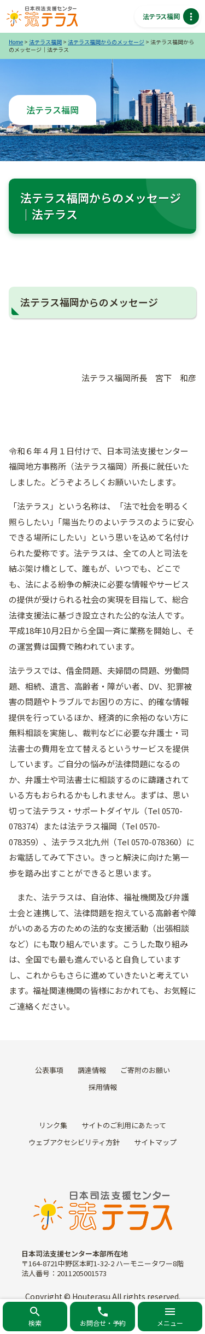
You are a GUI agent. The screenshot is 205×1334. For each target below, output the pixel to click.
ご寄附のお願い (145, 1070)
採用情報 (103, 1087)
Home (16, 42)
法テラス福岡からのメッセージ (106, 42)
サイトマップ (155, 1142)
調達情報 (92, 1070)
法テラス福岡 (45, 42)
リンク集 (53, 1125)
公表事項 (49, 1070)
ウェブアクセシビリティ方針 (74, 1142)
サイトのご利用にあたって (123, 1125)
